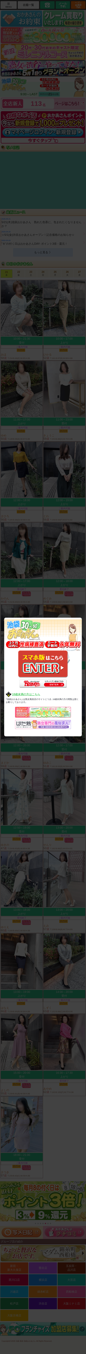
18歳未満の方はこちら (26, 694)
